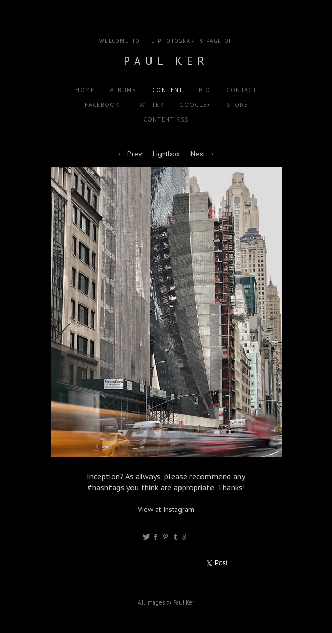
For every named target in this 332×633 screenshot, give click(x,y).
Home (84, 90)
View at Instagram (166, 509)
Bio (204, 90)
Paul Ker (166, 61)
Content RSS (166, 119)
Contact (241, 90)
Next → (202, 153)
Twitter (149, 104)
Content (167, 90)
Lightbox (166, 153)
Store (237, 104)
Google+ (195, 104)
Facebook (102, 104)
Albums (123, 90)
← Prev (130, 153)
